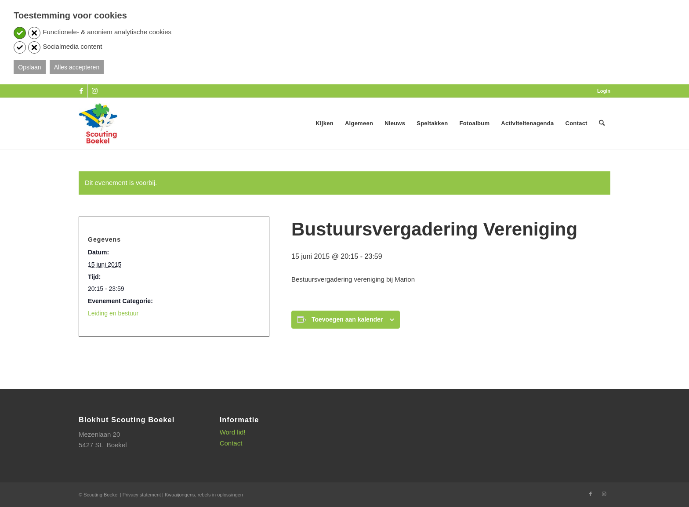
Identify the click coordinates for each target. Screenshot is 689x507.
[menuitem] (601, 91)
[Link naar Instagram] (94, 91)
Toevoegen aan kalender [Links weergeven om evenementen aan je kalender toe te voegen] (347, 319)
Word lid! (233, 432)
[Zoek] (601, 123)
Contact (231, 443)
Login (603, 91)
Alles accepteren (77, 67)
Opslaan (29, 67)
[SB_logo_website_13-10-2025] (98, 123)
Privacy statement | (144, 494)
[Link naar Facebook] (81, 91)
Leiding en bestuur (113, 313)
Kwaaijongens (180, 494)
